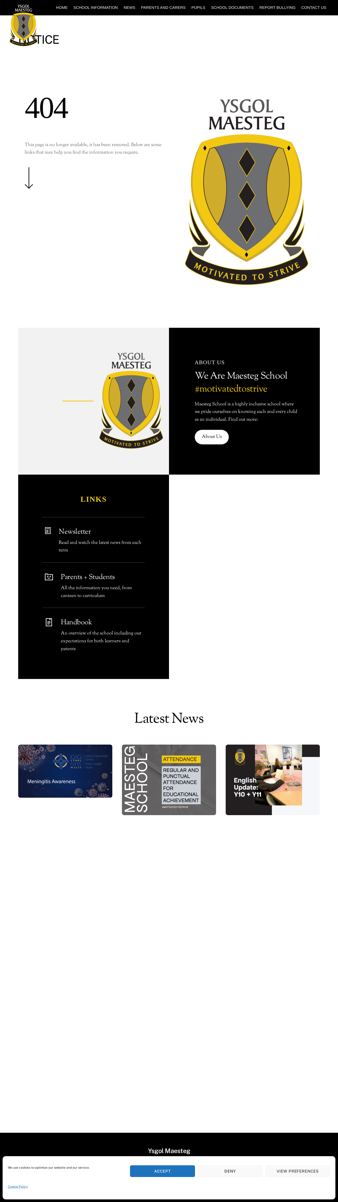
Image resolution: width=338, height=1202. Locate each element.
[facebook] (209, 1066)
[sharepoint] (193, 1066)
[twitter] (127, 1066)
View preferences (298, 1171)
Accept (162, 1171)
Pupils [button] (198, 7)
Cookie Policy (18, 1186)
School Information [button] (95, 7)
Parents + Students (88, 577)
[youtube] (144, 1066)
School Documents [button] (232, 7)
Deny (230, 1171)
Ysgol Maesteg (166, 1083)
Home (62, 7)
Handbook (76, 623)
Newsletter (75, 532)
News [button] (129, 7)
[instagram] (177, 1066)
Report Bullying (277, 7)
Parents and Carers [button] (163, 7)
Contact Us (313, 7)
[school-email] (160, 1066)
